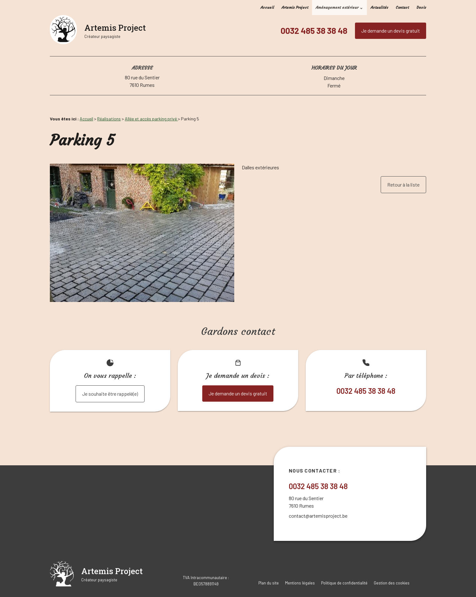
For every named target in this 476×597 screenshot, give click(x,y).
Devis (421, 7)
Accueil (267, 7)
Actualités (379, 7)
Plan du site (268, 582)
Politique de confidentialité (344, 582)
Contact (402, 7)
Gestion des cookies (392, 582)
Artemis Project (295, 7)
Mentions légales (300, 582)
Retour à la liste (403, 185)
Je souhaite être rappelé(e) (110, 394)
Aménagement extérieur (337, 7)
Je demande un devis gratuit (390, 31)
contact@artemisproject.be (318, 516)
